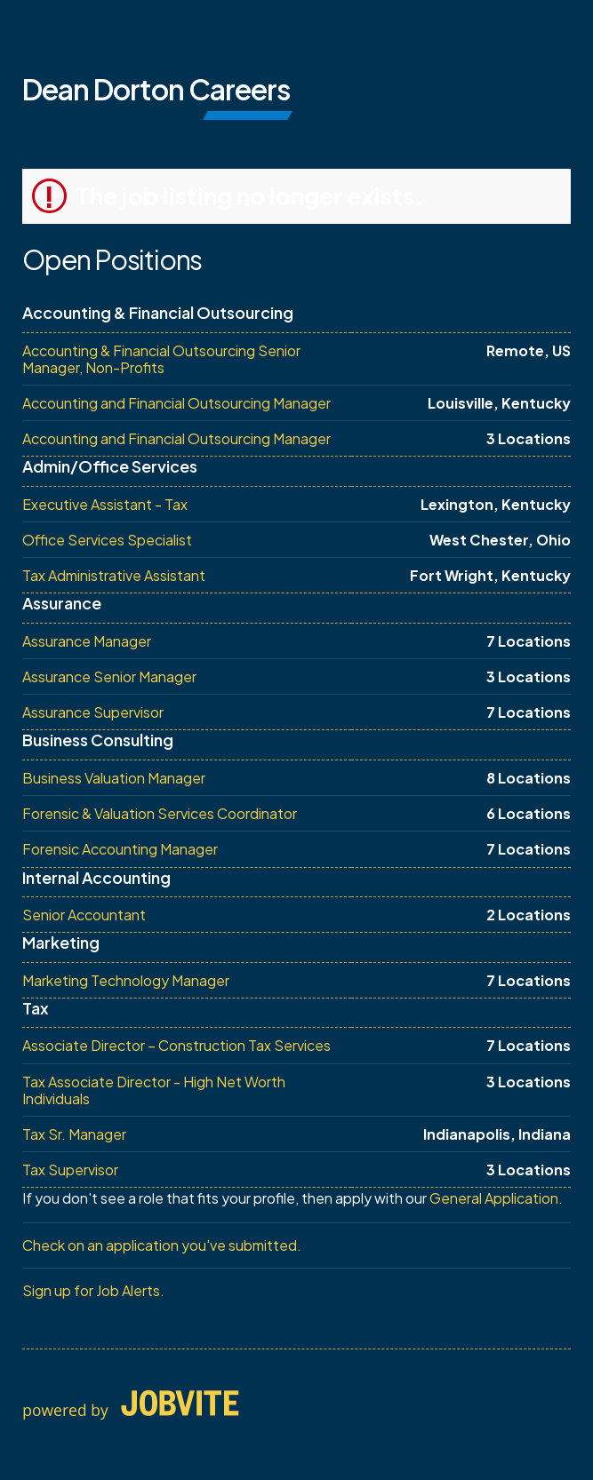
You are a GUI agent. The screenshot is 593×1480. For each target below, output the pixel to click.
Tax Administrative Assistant (113, 575)
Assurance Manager (86, 641)
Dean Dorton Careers (156, 89)
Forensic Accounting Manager (120, 848)
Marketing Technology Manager (125, 980)
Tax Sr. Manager (74, 1134)
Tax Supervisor (70, 1169)
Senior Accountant (84, 914)
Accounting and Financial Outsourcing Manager (176, 403)
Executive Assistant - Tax (105, 504)
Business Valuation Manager (113, 777)
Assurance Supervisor (93, 712)
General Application (493, 1198)
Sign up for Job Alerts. (93, 1290)
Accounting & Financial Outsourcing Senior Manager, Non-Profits (161, 359)
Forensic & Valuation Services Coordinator (159, 813)
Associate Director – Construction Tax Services (176, 1045)
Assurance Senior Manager (109, 676)
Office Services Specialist (107, 539)
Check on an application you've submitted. (161, 1245)
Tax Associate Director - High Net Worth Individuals (153, 1090)
